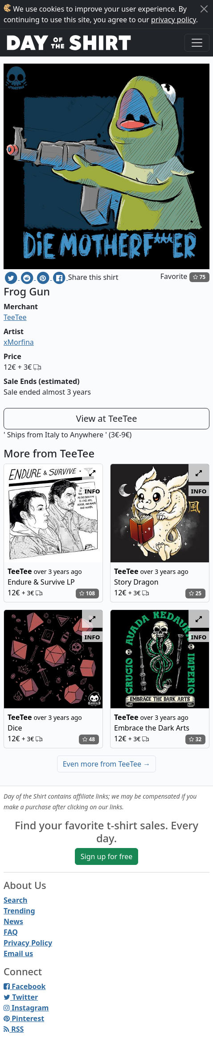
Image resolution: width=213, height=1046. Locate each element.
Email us (18, 953)
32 (195, 739)
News (13, 921)
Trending (19, 911)
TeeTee (15, 317)
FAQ (11, 932)
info (92, 491)
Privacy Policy (28, 943)
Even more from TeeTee (107, 764)
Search (15, 900)
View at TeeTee (106, 418)
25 (195, 593)
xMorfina (19, 342)
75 (199, 277)
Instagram (26, 1008)
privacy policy (173, 19)
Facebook (24, 986)
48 (88, 739)
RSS (14, 1029)
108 (87, 593)
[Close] (204, 9)
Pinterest (24, 1018)
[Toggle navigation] (196, 43)
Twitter (21, 997)
